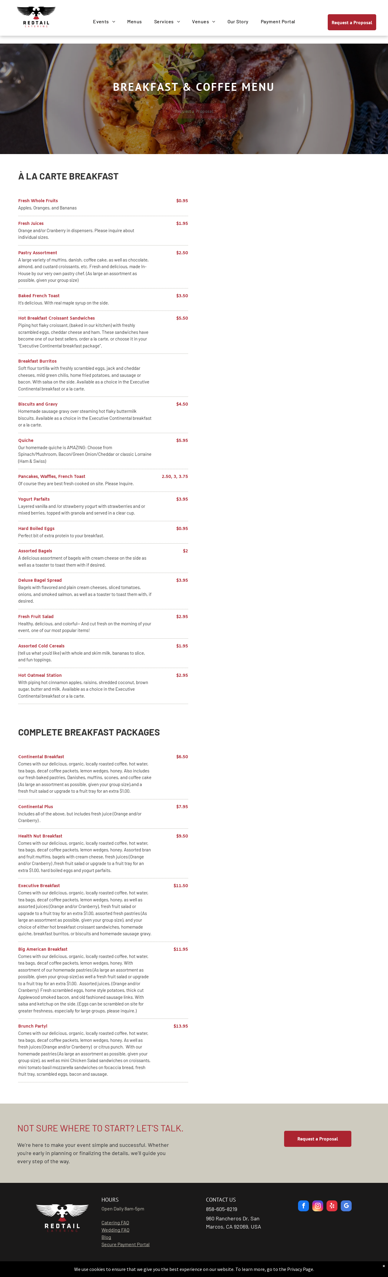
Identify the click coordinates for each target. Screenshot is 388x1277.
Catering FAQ (115, 1222)
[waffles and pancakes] (285, 220)
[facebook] (303, 1206)
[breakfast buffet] (285, 329)
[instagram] (317, 1206)
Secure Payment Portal (125, 1244)
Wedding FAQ (115, 1230)
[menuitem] (104, 21)
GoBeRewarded (228, 1266)
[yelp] (332, 1206)
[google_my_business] (346, 1206)
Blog (106, 1237)
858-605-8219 (221, 1209)
